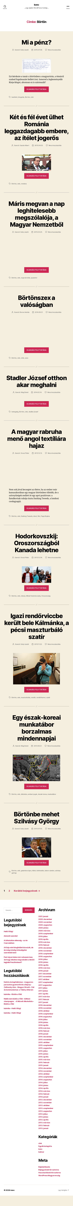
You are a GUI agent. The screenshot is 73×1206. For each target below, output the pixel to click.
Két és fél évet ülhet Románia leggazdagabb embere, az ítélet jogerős (36, 127)
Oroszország (45, 596)
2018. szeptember (45, 954)
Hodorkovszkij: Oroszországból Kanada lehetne (36, 543)
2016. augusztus (45, 1017)
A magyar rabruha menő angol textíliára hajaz (36, 438)
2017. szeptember (45, 982)
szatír (48, 697)
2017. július (42, 988)
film (39, 516)
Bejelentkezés (44, 1167)
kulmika (7, 994)
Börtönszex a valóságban (36, 301)
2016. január (43, 1034)
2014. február (44, 1094)
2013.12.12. (38, 453)
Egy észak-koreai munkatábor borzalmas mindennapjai (36, 728)
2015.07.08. (38, 50)
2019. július (43, 936)
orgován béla (25, 278)
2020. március (44, 931)
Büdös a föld (17, 994)
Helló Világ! (8, 931)
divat (35, 516)
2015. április (43, 1057)
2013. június (43, 1117)
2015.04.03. (39, 145)
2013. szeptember (45, 1108)
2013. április (43, 1120)
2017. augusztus (45, 985)
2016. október (44, 1011)
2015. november (45, 1040)
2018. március (44, 968)
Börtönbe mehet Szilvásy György (36, 817)
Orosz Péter (25, 453)
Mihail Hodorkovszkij (33, 596)
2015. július (43, 1051)
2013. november (45, 1103)
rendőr (33, 697)
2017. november (44, 977)
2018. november (45, 951)
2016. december (45, 1005)
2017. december (45, 974)
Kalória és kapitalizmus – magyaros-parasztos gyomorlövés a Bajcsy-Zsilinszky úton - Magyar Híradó (19, 984)
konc (36, 5)
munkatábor (52, 794)
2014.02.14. (38, 392)
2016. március (44, 1028)
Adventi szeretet (11, 936)
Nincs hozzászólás (54, 50)
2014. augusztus (45, 1080)
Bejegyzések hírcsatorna (48, 1170)
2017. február (43, 999)
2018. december (45, 948)
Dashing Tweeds (26, 516)
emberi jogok (32, 794)
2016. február (43, 1031)
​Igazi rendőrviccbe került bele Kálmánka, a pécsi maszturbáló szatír (36, 626)
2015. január (43, 1065)
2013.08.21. (38, 746)
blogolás (21, 97)
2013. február (44, 1125)
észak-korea (42, 794)
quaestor (34, 278)
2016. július (43, 1019)
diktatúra (24, 794)
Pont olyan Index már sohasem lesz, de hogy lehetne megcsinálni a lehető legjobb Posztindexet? (19, 959)
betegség (15, 412)
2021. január (43, 916)
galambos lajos (26, 871)
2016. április (43, 1025)
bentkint (14, 97)
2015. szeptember (45, 1045)
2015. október (44, 1042)
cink (32, 97)
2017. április (43, 994)
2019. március (44, 942)
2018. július (43, 959)
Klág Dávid (24, 392)
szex (26, 358)
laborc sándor (49, 871)
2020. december (45, 919)
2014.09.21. (39, 312)
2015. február (44, 1062)
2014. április (43, 1088)
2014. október (44, 1074)
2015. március (44, 1060)
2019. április (43, 939)
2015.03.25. (38, 232)
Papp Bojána (45, 516)
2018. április (43, 965)
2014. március (44, 1091)
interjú (23, 596)
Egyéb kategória (45, 1146)
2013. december (45, 1100)
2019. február (43, 945)
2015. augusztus (45, 1048)
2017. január (43, 1002)
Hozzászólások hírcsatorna (49, 1173)
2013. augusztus (45, 1111)
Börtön (27, 97)
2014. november (45, 1071)
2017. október (43, 979)
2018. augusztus (45, 956)
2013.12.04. (38, 557)
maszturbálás (25, 697)
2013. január (43, 1128)
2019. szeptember (45, 934)
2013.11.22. (38, 644)
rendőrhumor (40, 697)
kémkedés (40, 871)
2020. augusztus (45, 925)
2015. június (43, 1054)
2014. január (43, 1097)
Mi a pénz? (36, 42)
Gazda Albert (24, 145)
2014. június (43, 1085)
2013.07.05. (38, 829)
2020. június (43, 928)
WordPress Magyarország (49, 1175)
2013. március (44, 1123)
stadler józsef (33, 412)
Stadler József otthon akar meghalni (36, 381)
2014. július (43, 1082)
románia (24, 184)
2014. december (45, 1068)
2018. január (43, 971)
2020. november (45, 922)
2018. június (43, 962)
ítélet (34, 871)
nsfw (22, 358)
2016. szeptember (45, 1014)
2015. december (45, 1037)
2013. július (43, 1114)
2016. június (43, 1022)
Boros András (24, 312)
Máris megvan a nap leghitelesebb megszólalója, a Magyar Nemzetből (36, 214)
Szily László (24, 50)
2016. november (45, 1008)
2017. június (43, 991)
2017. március (44, 997)
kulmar (41, 1152)
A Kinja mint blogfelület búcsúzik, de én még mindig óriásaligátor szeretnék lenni (18, 950)
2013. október (44, 1105)
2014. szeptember (45, 1077)
